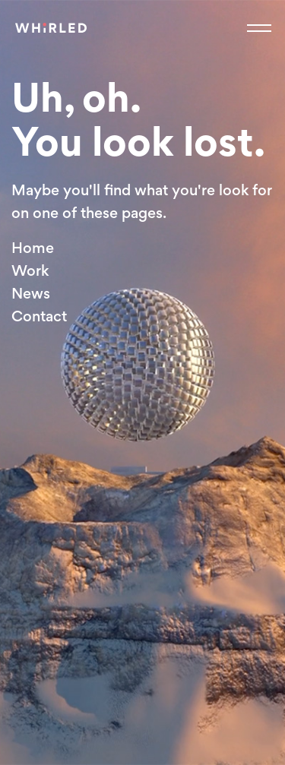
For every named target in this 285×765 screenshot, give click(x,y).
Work (30, 270)
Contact (39, 316)
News (30, 293)
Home (32, 248)
